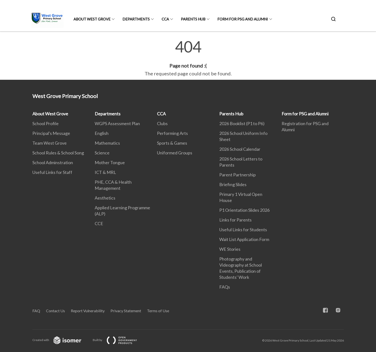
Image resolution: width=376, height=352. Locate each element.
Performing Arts (172, 133)
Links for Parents (235, 219)
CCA (165, 19)
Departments (136, 19)
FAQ (36, 310)
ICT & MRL (105, 172)
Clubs (162, 123)
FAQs (224, 287)
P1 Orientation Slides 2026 (244, 210)
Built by (119, 340)
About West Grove (91, 19)
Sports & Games (172, 143)
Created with (60, 340)
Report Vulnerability (88, 310)
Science (102, 152)
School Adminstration (52, 162)
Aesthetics (105, 198)
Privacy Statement (125, 310)
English (102, 133)
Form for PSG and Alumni (242, 19)
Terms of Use (158, 310)
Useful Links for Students (243, 229)
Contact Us (55, 310)
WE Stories (229, 249)
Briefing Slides (233, 184)
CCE (99, 223)
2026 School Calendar (239, 149)
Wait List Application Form (244, 239)
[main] (188, 58)
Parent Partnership (237, 174)
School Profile (45, 123)
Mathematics (107, 143)
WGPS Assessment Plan (117, 123)
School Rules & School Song (58, 152)
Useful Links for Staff (52, 172)
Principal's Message (51, 133)
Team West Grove (49, 143)
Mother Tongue (110, 162)
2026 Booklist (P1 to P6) (242, 123)
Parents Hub (193, 19)
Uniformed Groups (174, 152)
